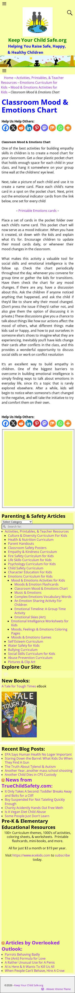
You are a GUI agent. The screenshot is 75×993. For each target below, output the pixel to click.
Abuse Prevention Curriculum (30, 657)
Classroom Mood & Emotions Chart (41, 588)
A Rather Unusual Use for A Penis (30, 962)
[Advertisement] (37, 468)
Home (8, 78)
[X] (13, 127)
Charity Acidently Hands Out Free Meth (34, 808)
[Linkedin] (28, 127)
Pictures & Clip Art (21, 662)
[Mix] (52, 127)
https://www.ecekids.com (31, 855)
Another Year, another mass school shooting (38, 770)
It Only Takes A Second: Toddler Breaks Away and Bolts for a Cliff (38, 793)
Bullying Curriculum (23, 649)
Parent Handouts (21, 543)
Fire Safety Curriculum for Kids (31, 556)
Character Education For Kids (30, 572)
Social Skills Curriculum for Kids (31, 653)
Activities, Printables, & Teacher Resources (37, 531)
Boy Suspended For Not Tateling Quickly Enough (35, 801)
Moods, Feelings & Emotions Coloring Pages (39, 631)
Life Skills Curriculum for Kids (30, 560)
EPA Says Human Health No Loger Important (38, 754)
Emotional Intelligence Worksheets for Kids (40, 623)
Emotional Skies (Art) (30, 617)
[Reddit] (21, 127)
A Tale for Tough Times (19, 686)
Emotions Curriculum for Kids (30, 576)
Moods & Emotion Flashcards (36, 584)
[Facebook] (5, 127)
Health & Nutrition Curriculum (31, 539)
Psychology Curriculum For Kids (32, 564)
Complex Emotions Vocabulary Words (42, 597)
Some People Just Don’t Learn (27, 816)
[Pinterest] (36, 127)
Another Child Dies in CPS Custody (30, 774)
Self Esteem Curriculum (25, 641)
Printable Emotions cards (37, 210)
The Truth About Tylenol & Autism (30, 766)
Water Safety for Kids (24, 645)
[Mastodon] (44, 127)
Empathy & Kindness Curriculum (32, 552)
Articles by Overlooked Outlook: (31, 945)
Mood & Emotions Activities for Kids (38, 580)
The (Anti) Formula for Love (25, 958)
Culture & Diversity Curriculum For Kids (37, 535)
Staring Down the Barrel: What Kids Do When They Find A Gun (39, 760)
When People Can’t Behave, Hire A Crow (34, 970)
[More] (67, 127)
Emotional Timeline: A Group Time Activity (40, 611)
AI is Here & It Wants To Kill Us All (29, 966)
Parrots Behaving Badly (22, 954)
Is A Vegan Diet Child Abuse (25, 812)
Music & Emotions (28, 592)
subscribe (62, 855)
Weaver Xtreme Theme (58, 989)
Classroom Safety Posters (27, 548)
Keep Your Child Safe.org (37, 40)
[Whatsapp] (60, 127)
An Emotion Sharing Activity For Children (38, 603)
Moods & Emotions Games (31, 637)
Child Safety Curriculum (25, 568)
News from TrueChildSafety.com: (27, 782)
